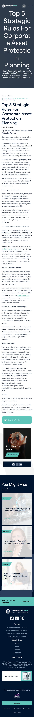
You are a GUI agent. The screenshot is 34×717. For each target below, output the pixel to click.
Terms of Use (6, 708)
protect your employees (10, 249)
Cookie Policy (17, 712)
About (17, 643)
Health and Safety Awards (17, 633)
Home (4, 96)
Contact (17, 649)
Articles (10, 96)
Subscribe (17, 652)
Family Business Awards (17, 636)
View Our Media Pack (11, 676)
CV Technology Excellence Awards (17, 627)
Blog (17, 646)
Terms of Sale (16, 708)
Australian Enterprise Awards (17, 630)
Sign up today (26, 601)
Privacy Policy (27, 708)
